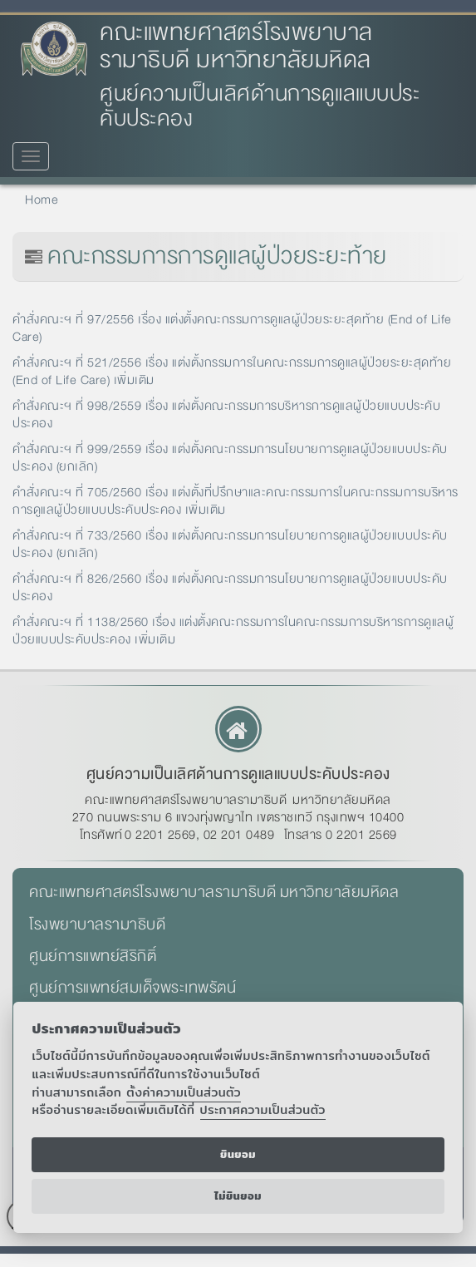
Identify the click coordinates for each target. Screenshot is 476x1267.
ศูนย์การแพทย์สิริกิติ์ (92, 956)
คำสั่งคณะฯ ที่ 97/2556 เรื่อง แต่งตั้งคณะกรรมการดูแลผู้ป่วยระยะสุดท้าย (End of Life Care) (232, 328)
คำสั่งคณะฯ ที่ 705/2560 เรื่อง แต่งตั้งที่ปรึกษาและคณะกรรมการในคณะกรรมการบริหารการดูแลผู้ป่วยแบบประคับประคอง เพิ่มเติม (235, 500)
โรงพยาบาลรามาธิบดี (97, 924)
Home (41, 199)
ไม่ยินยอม (238, 1196)
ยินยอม (238, 1154)
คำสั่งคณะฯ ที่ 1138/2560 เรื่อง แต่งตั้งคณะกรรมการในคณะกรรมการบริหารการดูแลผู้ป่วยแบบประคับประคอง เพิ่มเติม (233, 630)
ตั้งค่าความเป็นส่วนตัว (183, 1092)
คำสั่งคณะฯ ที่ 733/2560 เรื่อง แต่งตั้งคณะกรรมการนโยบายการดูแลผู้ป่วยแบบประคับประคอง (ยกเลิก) (230, 544)
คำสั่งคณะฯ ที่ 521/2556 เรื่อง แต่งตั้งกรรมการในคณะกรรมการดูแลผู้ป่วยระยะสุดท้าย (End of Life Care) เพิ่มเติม (231, 371)
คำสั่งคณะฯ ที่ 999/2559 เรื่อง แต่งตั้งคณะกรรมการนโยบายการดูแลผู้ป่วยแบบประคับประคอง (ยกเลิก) (230, 457)
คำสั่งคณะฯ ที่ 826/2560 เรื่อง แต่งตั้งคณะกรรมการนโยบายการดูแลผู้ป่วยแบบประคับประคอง (230, 587)
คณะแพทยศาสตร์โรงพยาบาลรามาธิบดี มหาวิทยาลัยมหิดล (236, 46)
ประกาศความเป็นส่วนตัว (263, 1109)
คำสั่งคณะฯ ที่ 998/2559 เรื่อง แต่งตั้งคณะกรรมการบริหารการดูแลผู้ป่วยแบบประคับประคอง (226, 414)
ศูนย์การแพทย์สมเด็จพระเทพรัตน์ (132, 987)
